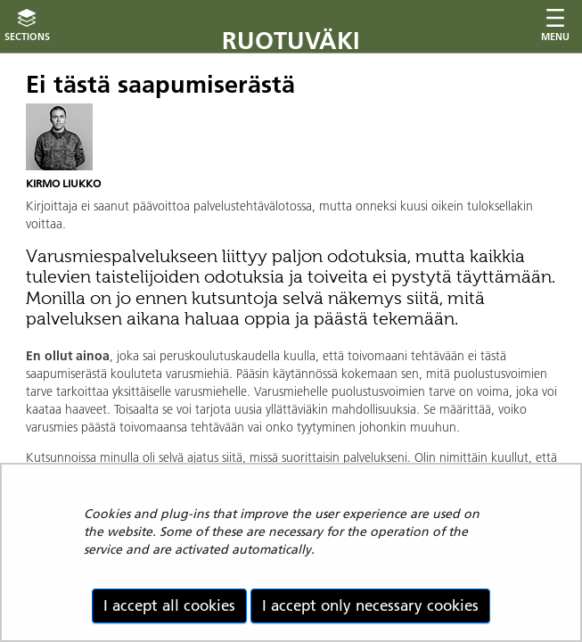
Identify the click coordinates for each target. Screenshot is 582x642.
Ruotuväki (291, 40)
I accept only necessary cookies (370, 605)
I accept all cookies (169, 605)
